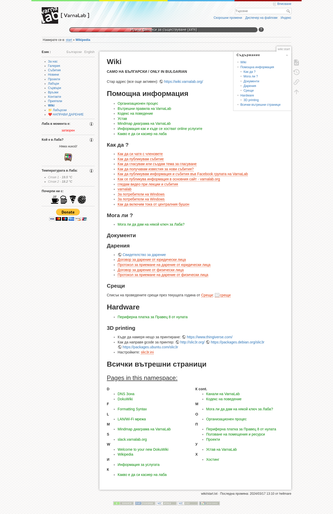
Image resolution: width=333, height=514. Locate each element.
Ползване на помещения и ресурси (235, 434)
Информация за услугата (139, 465)
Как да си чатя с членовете (140, 154)
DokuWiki (125, 399)
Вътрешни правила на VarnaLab (144, 109)
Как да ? (249, 72)
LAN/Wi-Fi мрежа (132, 419)
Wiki (51, 105)
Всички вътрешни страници (260, 105)
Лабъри (53, 83)
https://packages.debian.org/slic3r (238, 342)
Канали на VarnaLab (223, 394)
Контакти (54, 97)
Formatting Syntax (132, 409)
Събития (54, 70)
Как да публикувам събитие (141, 159)
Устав (122, 119)
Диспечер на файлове (261, 18)
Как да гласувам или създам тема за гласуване (157, 164)
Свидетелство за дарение (144, 255)
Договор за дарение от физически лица (151, 270)
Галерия (54, 66)
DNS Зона (126, 394)
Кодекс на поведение (135, 113)
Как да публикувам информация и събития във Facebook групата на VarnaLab (183, 174)
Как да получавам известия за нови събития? (156, 169)
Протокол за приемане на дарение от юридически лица (164, 265)
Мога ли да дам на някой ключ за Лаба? (151, 224)
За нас (53, 61)
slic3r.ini (147, 352)
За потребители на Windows (141, 194)
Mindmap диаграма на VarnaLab (144, 123)
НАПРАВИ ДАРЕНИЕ (68, 114)
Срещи (248, 90)
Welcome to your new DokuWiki (143, 449)
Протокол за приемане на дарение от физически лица (163, 275)
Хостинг (212, 459)
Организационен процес (138, 103)
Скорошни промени (228, 18)
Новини (53, 74)
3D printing (251, 100)
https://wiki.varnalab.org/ (183, 81)
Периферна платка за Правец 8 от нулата (153, 317)
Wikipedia (82, 40)
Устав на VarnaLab (221, 449)
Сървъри (54, 88)
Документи (251, 81)
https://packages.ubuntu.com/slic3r (150, 347)
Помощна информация (257, 67)
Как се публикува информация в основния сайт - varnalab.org (169, 179)
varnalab (125, 189)
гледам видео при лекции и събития (148, 184)
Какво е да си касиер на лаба (142, 134)
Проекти (54, 79)
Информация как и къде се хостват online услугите (160, 129)
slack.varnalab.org (132, 439)
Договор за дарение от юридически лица (152, 260)
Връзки (53, 92)
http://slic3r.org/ (192, 342)
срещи (225, 295)
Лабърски (60, 110)
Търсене (288, 11)
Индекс (286, 18)
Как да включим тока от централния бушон (153, 204)
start (69, 40)
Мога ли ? (250, 76)
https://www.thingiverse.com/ (209, 337)
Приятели (55, 101)
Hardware (247, 95)
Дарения (249, 86)
